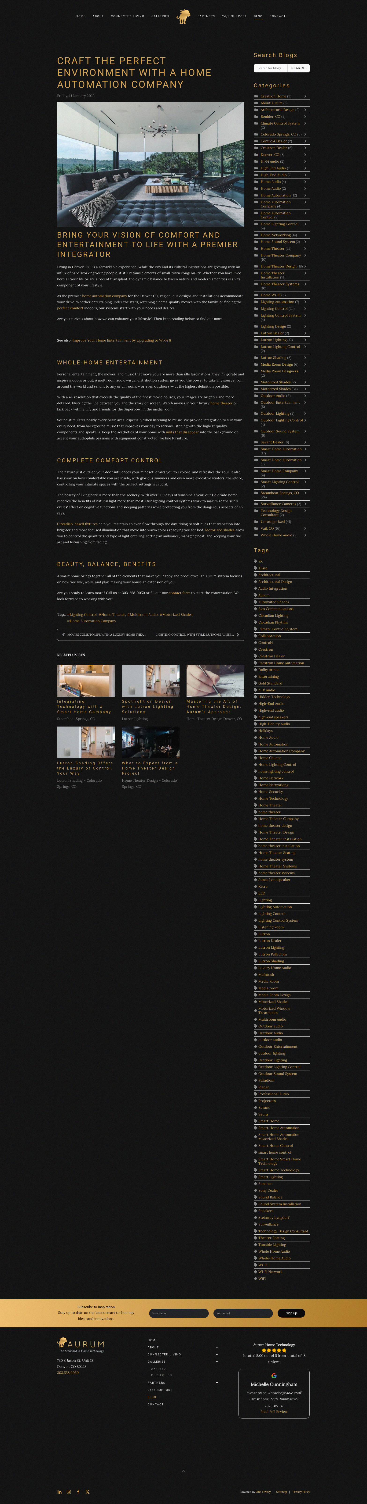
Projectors (267, 1100)
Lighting (265, 900)
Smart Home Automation (281, 449)
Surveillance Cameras (279, 504)
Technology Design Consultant (276, 512)
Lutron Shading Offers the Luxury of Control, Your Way (85, 768)
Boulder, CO (270, 116)
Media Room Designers (279, 371)
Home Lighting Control (279, 224)
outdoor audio (270, 1039)
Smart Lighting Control (280, 482)
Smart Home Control (275, 1145)
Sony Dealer (268, 1190)
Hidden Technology (274, 697)
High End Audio (274, 168)
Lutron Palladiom (272, 954)
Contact (278, 16)
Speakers (265, 1210)
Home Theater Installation (273, 275)
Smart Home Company (279, 471)
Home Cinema (269, 758)
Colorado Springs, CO (278, 134)
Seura (263, 1114)
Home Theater (113, 614)
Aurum (263, 595)
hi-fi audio (266, 690)
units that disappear (182, 432)
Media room (268, 988)
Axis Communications (276, 608)
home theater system (275, 859)
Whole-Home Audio (274, 1258)
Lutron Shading (273, 357)
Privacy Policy (301, 1491)
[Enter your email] (243, 1313)
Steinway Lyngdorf (273, 1217)
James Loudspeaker (274, 879)
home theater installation (279, 846)
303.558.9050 (68, 1372)
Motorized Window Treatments (274, 1010)
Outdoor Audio (273, 395)
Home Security (270, 791)
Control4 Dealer (274, 141)
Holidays (265, 730)
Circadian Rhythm (273, 622)
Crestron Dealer (274, 148)
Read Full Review (274, 1411)
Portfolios (161, 1375)
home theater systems (276, 873)
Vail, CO (267, 528)
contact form (179, 593)
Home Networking (276, 235)
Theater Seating (271, 1238)
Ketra (263, 886)
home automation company (104, 296)
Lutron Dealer (272, 333)
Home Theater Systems (280, 284)
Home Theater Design (279, 266)
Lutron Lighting (135, 718)
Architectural (269, 575)
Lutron (264, 934)
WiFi (262, 1278)
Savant (264, 1107)
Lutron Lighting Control (280, 346)
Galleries (184, 1361)
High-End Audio (274, 175)
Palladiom (266, 1080)
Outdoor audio (270, 1026)
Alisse (263, 568)
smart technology (120, 1312)
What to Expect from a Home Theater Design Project (150, 768)
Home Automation (276, 195)
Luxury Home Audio (274, 968)
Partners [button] (206, 16)
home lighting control (276, 771)
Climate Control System (280, 123)
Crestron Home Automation (281, 663)
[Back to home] (183, 16)
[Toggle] (306, 96)
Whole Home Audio (277, 535)
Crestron (265, 649)
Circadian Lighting (273, 615)
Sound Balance (270, 1197)
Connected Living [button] (127, 16)
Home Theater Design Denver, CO (214, 718)
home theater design (275, 825)
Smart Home (268, 1121)
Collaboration (269, 636)
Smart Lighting (270, 1177)
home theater (221, 403)
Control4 (265, 642)
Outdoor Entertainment (280, 402)
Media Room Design (277, 364)
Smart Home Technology (278, 1170)
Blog (258, 16)
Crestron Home (273, 96)
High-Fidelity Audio (274, 724)
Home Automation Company (93, 621)
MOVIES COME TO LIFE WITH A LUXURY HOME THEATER (105, 634)
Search (298, 68)
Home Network (270, 778)
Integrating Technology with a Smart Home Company (84, 706)
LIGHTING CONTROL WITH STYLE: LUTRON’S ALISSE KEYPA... (200, 634)
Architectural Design (277, 109)
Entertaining (268, 676)
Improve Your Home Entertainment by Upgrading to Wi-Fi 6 (122, 340)
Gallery (158, 1369)
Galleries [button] (160, 16)
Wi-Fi (262, 1265)
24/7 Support (234, 16)
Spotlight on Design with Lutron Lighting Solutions (148, 706)
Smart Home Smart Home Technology (279, 1161)
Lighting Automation (277, 301)
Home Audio (271, 181)
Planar (263, 1087)
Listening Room (271, 927)
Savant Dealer (272, 442)
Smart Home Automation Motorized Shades (278, 1136)
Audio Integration (272, 588)
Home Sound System (278, 241)
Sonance (265, 1183)
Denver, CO (270, 154)
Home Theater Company (281, 255)
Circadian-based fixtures (77, 524)
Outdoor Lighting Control (282, 420)
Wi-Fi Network (270, 1271)
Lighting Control (83, 614)
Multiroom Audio (144, 614)
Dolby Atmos (268, 669)
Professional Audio (273, 1094)
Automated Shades (273, 602)
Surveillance (268, 1224)
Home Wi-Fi (270, 295)
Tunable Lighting (272, 1244)
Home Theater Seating (276, 852)
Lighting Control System (281, 315)
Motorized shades (220, 530)
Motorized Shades (177, 614)
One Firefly (263, 1491)
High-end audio (271, 710)
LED (261, 893)
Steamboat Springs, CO (76, 718)
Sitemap (281, 1491)
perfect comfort (70, 308)
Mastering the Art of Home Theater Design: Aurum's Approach (214, 706)
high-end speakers (273, 717)
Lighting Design (273, 326)
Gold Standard (270, 683)
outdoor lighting (271, 1053)
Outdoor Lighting (275, 413)
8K (260, 561)
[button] (183, 1471)
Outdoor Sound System (280, 431)
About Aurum (272, 103)
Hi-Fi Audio (270, 161)
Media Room (268, 981)
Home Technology (273, 798)
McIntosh (266, 974)
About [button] (98, 16)
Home (81, 16)
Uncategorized (273, 521)
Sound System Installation (279, 1204)
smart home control (274, 1152)
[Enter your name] (179, 1313)
